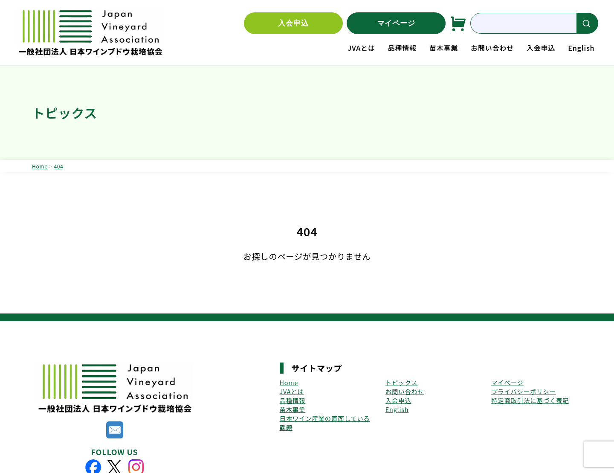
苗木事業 (443, 48)
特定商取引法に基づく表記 (530, 400)
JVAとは (361, 48)
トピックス (401, 382)
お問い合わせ (492, 48)
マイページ (396, 23)
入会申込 (293, 23)
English (581, 48)
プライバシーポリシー (523, 391)
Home (289, 382)
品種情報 (402, 48)
